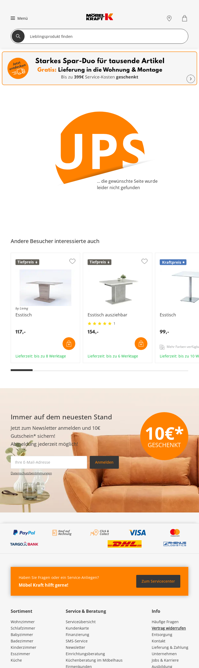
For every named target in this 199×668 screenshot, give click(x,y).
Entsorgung (162, 634)
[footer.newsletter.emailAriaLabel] (49, 462)
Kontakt (158, 640)
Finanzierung (77, 634)
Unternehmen (164, 653)
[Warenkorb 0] (185, 18)
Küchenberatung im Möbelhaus (94, 660)
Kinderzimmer (23, 647)
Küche (16, 660)
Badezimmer (22, 640)
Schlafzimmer (23, 628)
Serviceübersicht (81, 621)
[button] (18, 18)
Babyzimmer (22, 634)
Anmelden (104, 462)
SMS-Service (77, 640)
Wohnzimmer (23, 621)
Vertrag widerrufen (169, 628)
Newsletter (75, 647)
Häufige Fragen (165, 621)
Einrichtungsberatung (85, 653)
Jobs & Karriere (165, 660)
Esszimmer (20, 653)
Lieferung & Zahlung (170, 647)
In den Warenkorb (69, 343)
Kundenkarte (77, 628)
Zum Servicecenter (158, 581)
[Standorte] (169, 18)
